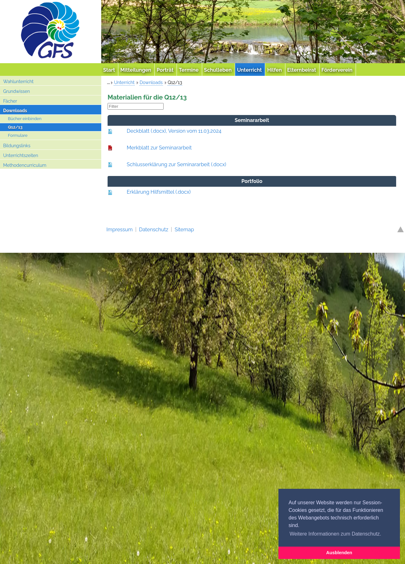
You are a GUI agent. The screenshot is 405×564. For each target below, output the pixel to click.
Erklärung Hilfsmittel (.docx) (159, 192)
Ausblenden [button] (339, 552)
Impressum (119, 230)
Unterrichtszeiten (20, 155)
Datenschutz (153, 230)
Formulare (18, 135)
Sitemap (184, 230)
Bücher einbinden (24, 118)
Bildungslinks (16, 145)
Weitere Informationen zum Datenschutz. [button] (335, 534)
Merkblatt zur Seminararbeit (159, 148)
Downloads (15, 110)
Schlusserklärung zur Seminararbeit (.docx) (176, 164)
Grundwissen (16, 91)
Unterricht (124, 82)
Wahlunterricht (18, 81)
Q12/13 (15, 127)
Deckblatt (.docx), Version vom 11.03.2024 (174, 131)
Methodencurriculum (24, 165)
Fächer (10, 101)
